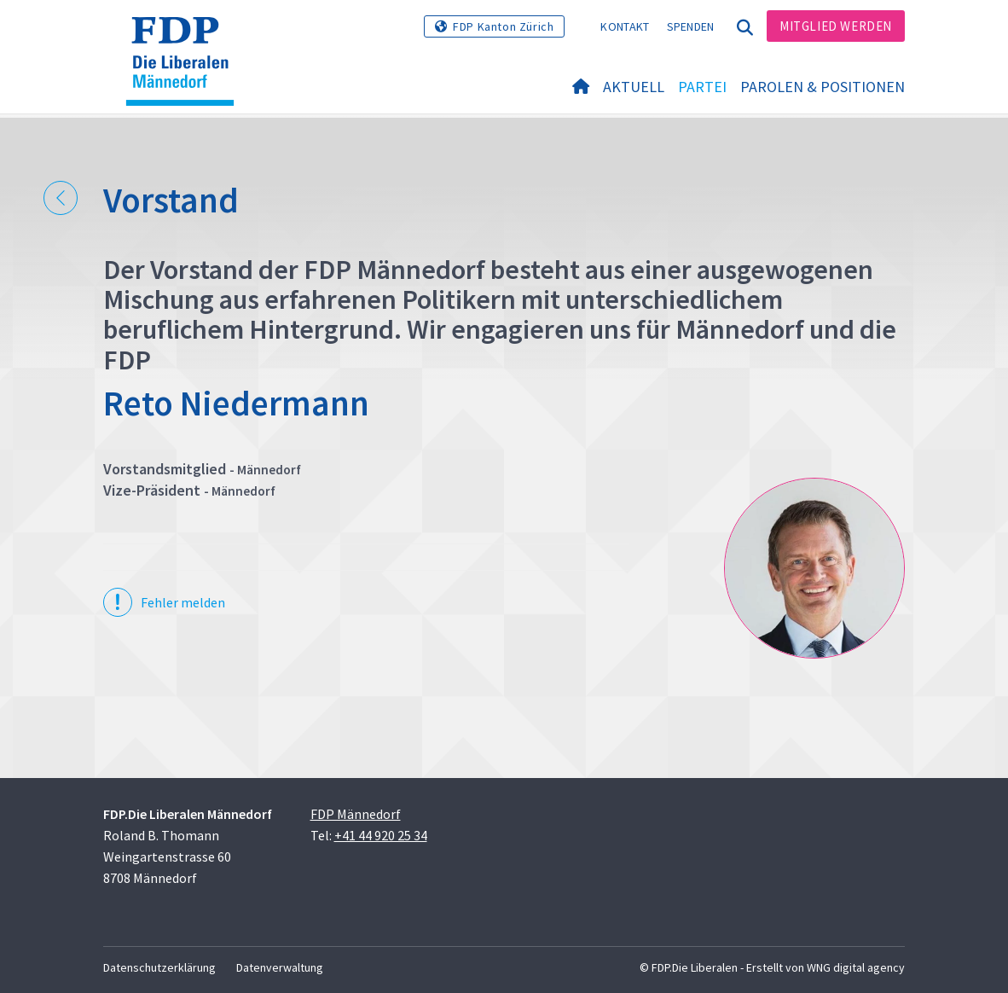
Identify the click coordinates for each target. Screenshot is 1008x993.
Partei (702, 86)
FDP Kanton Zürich (503, 26)
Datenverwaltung (279, 967)
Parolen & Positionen (822, 86)
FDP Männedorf (355, 813)
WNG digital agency (856, 967)
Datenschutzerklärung (159, 967)
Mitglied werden (835, 26)
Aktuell (633, 86)
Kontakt (624, 26)
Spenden (691, 26)
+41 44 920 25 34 (380, 835)
